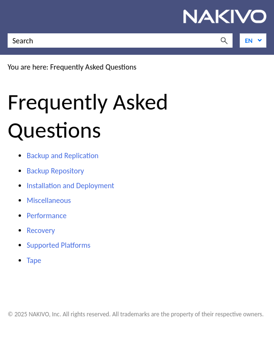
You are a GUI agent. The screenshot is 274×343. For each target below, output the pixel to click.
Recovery (41, 230)
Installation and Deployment (70, 185)
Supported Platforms (59, 245)
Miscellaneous (49, 200)
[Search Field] (120, 40)
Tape (34, 260)
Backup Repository (55, 170)
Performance (47, 215)
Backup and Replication (63, 155)
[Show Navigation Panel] (12, 16)
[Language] (253, 40)
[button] (224, 40)
